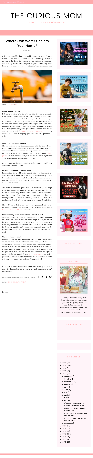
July (65, 387)
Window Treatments (36, 254)
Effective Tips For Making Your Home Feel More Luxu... (75, 404)
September (68, 382)
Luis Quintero (9, 104)
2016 (64, 439)
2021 (64, 426)
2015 (64, 442)
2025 (64, 365)
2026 (64, 363)
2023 (64, 371)
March (66, 398)
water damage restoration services (35, 131)
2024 (64, 368)
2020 (64, 428)
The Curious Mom (46, 15)
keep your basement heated (13, 210)
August (67, 384)
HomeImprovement (19, 282)
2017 (64, 437)
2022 (64, 374)
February (67, 400)
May (65, 392)
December (68, 376)
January (67, 423)
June (66, 390)
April (66, 395)
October (67, 379)
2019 (64, 431)
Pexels (16, 104)
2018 (64, 434)
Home (10, 282)
